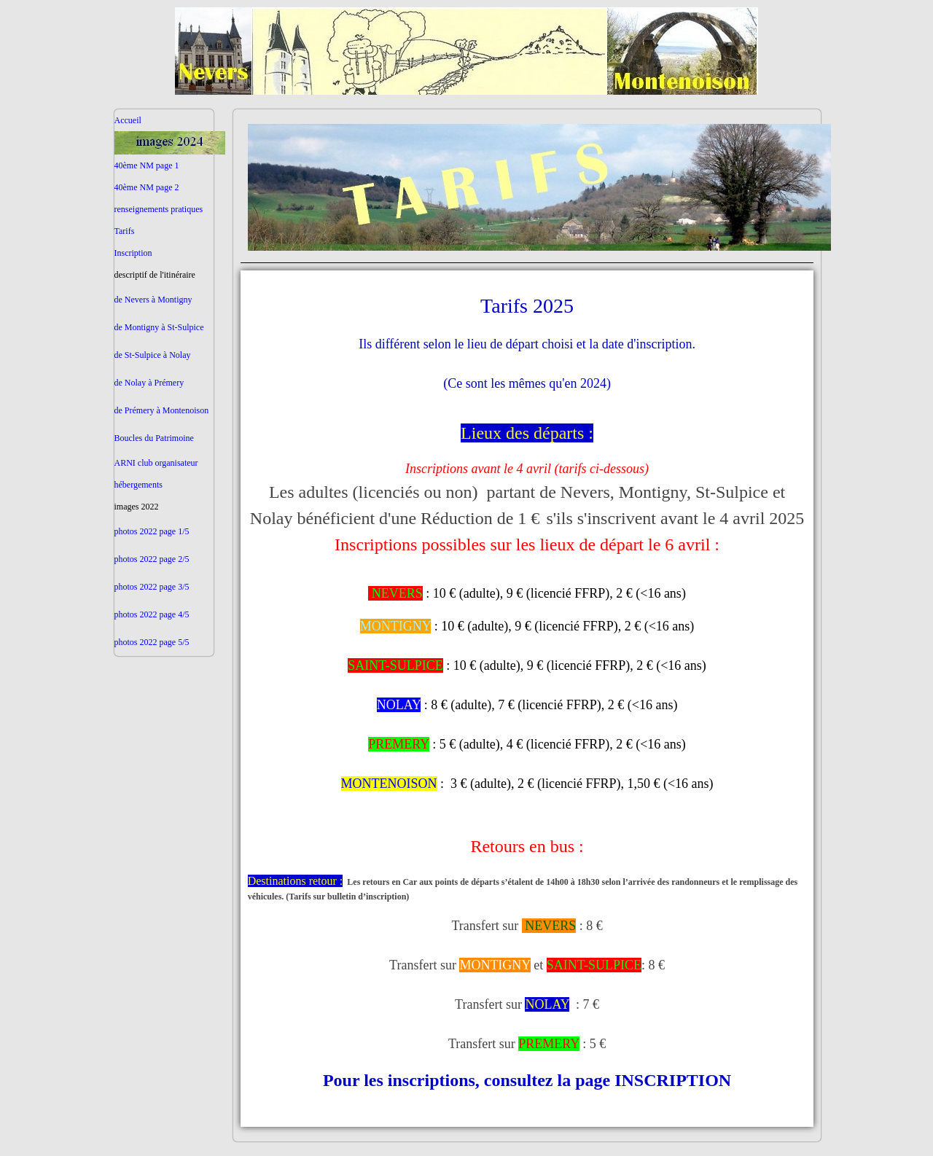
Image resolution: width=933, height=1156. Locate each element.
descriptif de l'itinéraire (154, 275)
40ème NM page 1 (146, 165)
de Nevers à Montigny (153, 299)
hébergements (138, 485)
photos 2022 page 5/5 (152, 642)
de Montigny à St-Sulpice (159, 327)
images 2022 (136, 506)
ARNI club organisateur (156, 463)
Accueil (127, 120)
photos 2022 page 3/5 (152, 587)
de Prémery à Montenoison (161, 410)
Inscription (133, 253)
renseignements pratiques (158, 209)
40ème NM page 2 (146, 187)
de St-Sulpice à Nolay (152, 355)
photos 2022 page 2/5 (152, 559)
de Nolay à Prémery (149, 383)
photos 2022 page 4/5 (152, 614)
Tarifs (124, 231)
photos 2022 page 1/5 (152, 531)
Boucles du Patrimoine (154, 438)
